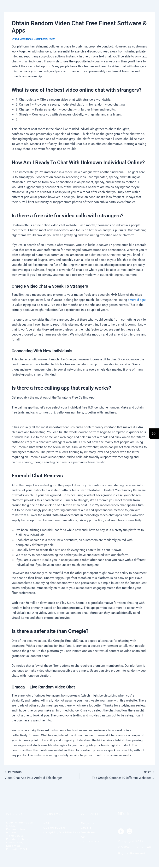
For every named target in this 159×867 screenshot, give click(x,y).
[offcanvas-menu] (147, 14)
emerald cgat (137, 300)
